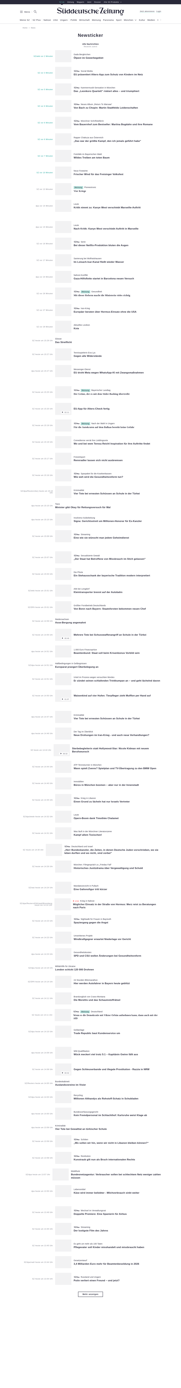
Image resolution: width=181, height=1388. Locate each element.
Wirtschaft (84, 20)
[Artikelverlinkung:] (79, 56)
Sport (119, 20)
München (128, 20)
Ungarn (64, 20)
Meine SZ (25, 20)
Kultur (142, 20)
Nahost (47, 20)
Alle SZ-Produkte (113, 2)
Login (158, 11)
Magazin (80, 2)
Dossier (97, 2)
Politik (74, 20)
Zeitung (70, 2)
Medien (151, 20)
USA (55, 20)
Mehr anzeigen (91, 1294)
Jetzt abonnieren (147, 11)
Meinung (96, 20)
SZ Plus (37, 20)
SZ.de (61, 2)
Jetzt (89, 2)
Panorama (108, 20)
